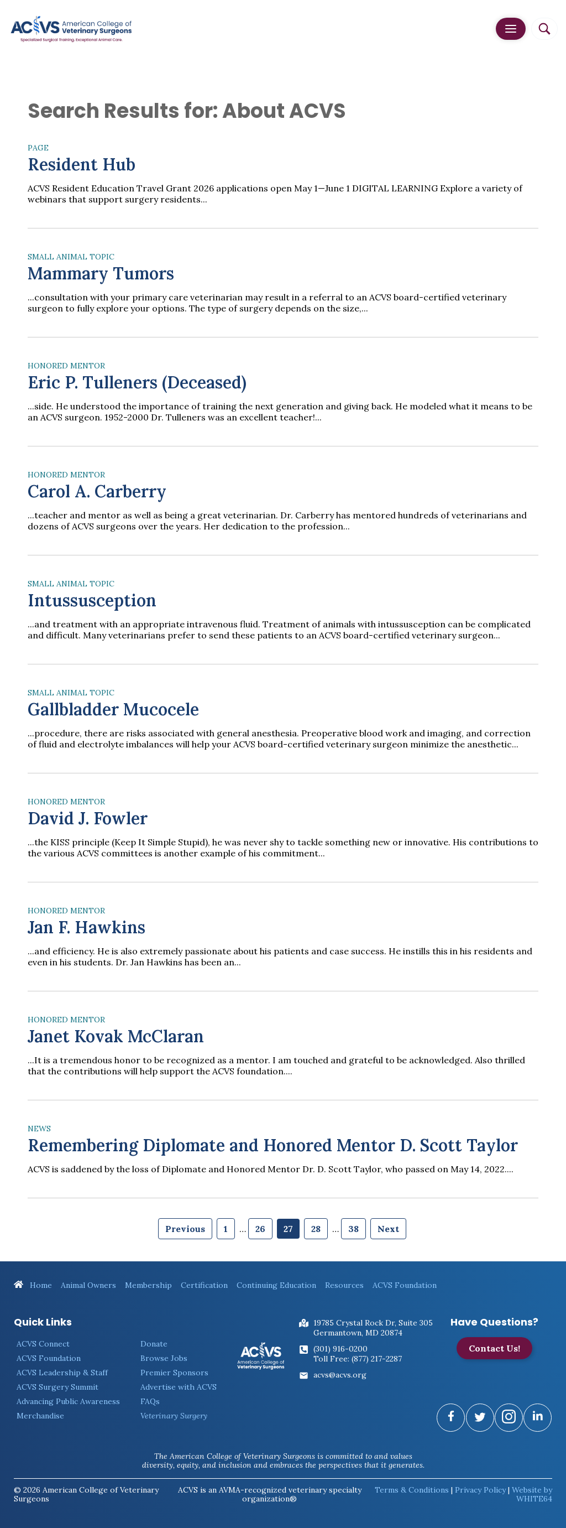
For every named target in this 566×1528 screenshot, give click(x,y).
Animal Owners (88, 1285)
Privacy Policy (480, 1490)
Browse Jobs (163, 1358)
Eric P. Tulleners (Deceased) (137, 382)
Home (33, 1285)
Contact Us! (494, 1348)
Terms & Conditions (412, 1490)
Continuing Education (276, 1285)
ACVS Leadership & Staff (62, 1373)
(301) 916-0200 (340, 1349)
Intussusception (92, 600)
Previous (185, 1228)
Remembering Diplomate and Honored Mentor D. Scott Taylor (273, 1145)
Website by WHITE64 (532, 1494)
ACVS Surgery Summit (57, 1387)
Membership (148, 1285)
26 (260, 1228)
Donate (153, 1344)
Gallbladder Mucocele (113, 709)
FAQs (150, 1401)
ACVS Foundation (405, 1285)
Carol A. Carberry (97, 491)
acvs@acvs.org (339, 1375)
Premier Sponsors (174, 1373)
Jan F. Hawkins (86, 927)
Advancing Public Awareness (68, 1401)
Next (388, 1228)
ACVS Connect (43, 1344)
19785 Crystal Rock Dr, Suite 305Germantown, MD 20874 (373, 1328)
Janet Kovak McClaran (116, 1036)
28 (316, 1228)
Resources (344, 1285)
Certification (204, 1285)
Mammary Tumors (101, 273)
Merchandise (40, 1416)
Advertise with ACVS (178, 1387)
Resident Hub (81, 164)
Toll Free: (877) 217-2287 (357, 1359)
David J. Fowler (88, 818)
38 (353, 1228)
